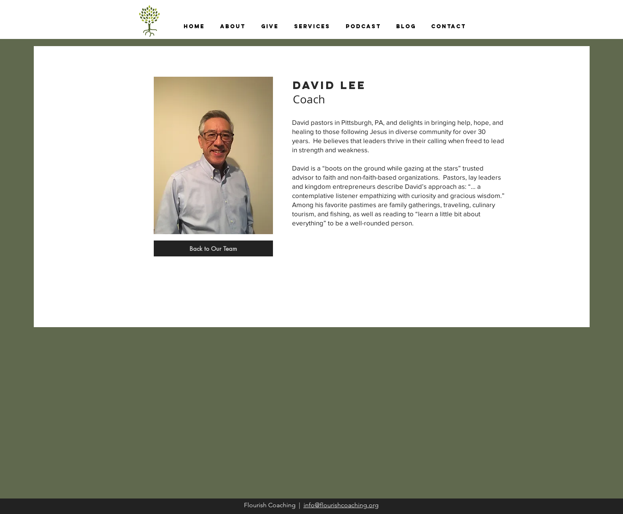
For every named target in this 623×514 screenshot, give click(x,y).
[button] (232, 27)
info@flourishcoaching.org (341, 505)
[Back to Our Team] (213, 248)
